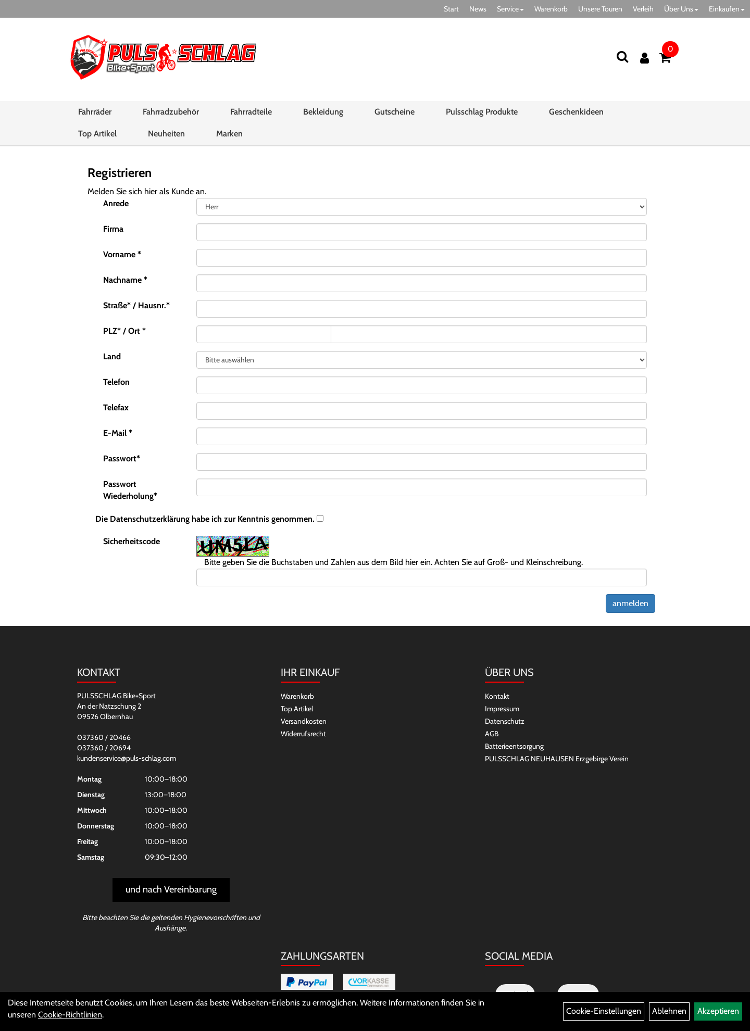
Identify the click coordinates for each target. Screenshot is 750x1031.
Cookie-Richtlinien (70, 1015)
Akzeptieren (718, 1011)
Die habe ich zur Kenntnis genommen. (205, 519)
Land (112, 356)
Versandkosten (304, 721)
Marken (229, 134)
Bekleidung (323, 112)
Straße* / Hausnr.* (136, 305)
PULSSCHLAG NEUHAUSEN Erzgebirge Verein (557, 758)
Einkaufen (727, 9)
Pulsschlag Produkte (482, 112)
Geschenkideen (576, 112)
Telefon (116, 382)
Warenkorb (551, 9)
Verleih (643, 9)
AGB (491, 733)
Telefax (116, 407)
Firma (113, 229)
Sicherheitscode (131, 541)
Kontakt (497, 696)
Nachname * (125, 280)
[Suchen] (622, 56)
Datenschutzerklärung (150, 519)
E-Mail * (117, 433)
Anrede (116, 203)
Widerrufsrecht (303, 733)
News (477, 9)
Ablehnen (669, 1011)
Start (451, 9)
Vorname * (122, 254)
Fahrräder (94, 112)
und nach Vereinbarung (171, 889)
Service (510, 9)
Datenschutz (504, 721)
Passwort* (121, 458)
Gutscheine (394, 112)
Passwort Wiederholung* (130, 490)
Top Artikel (97, 134)
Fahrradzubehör (171, 112)
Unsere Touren (600, 9)
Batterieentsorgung (514, 746)
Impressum (502, 708)
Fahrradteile (251, 112)
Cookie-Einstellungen (603, 1011)
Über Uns (681, 9)
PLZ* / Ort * (124, 331)
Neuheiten (166, 134)
